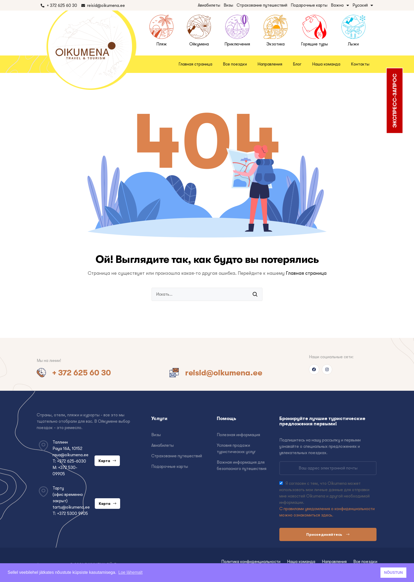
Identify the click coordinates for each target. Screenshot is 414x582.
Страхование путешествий (262, 5)
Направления (269, 64)
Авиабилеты (209, 5)
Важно (340, 5)
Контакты (360, 64)
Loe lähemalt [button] (130, 572)
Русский (362, 5)
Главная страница (195, 64)
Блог (297, 64)
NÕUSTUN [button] (393, 572)
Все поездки (235, 64)
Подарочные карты (309, 5)
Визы (228, 5)
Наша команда (326, 64)
